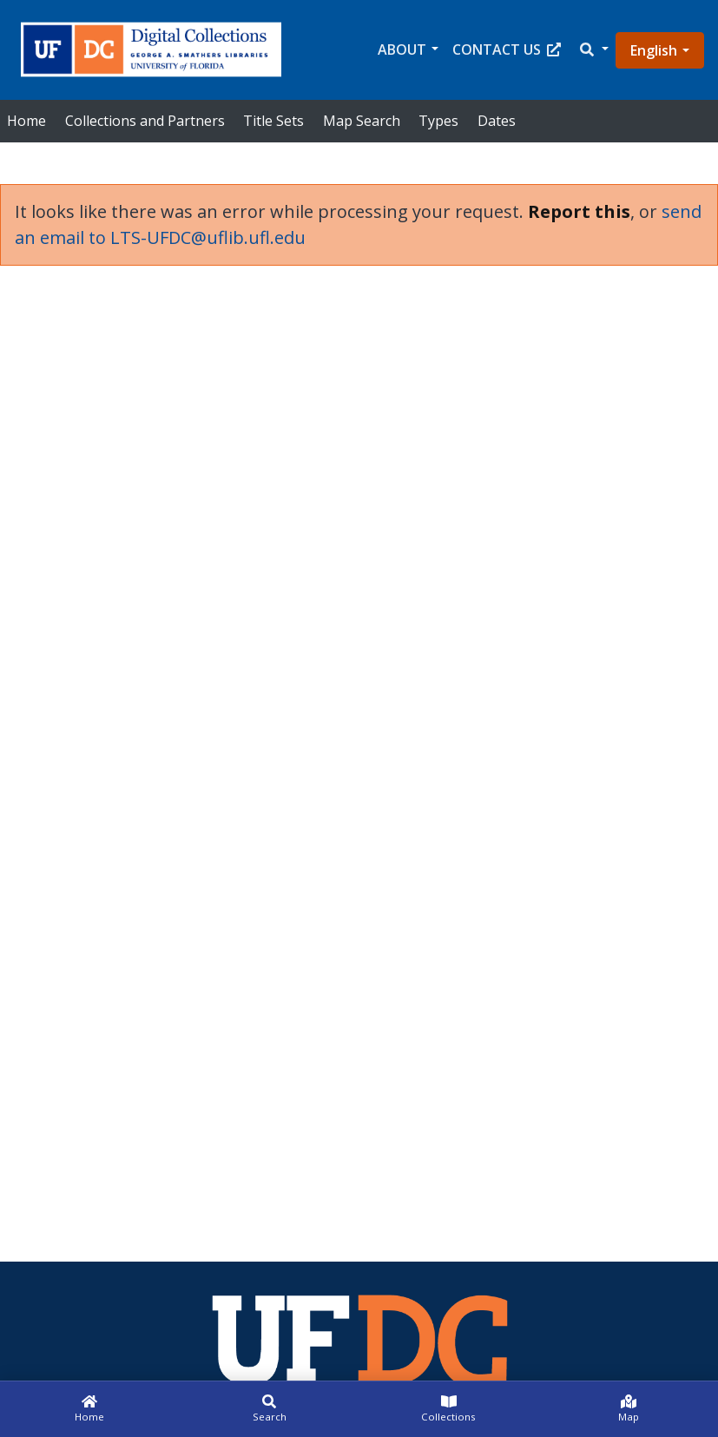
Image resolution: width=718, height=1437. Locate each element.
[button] (593, 50)
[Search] (269, 1409)
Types (438, 120)
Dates (497, 120)
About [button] (402, 49)
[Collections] (449, 1409)
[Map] (628, 1409)
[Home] (90, 1409)
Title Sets (273, 120)
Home (26, 120)
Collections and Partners (145, 120)
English (653, 50)
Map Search (361, 120)
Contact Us (506, 49)
